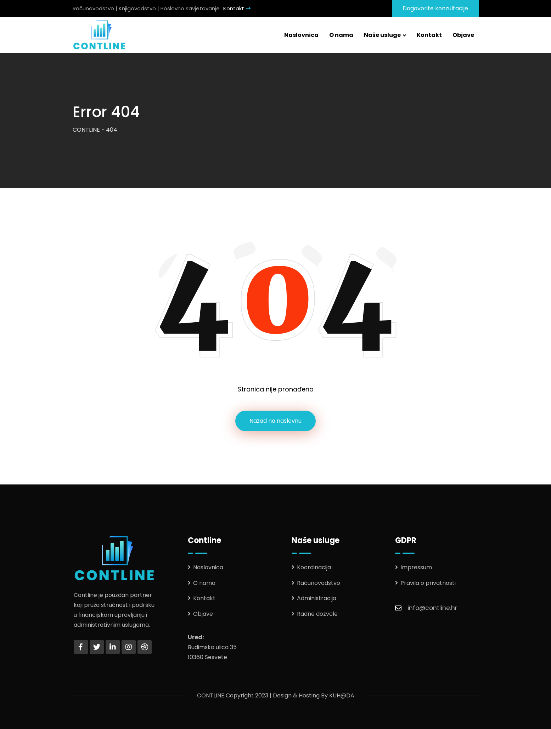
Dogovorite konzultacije (435, 8)
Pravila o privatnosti (428, 583)
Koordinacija (314, 567)
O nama (341, 35)
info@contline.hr (432, 608)
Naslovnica (301, 35)
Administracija (316, 598)
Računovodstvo (318, 583)
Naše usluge (382, 35)
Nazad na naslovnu (275, 421)
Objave (463, 35)
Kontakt (237, 8)
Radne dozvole (317, 614)
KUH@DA (341, 695)
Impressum (416, 567)
